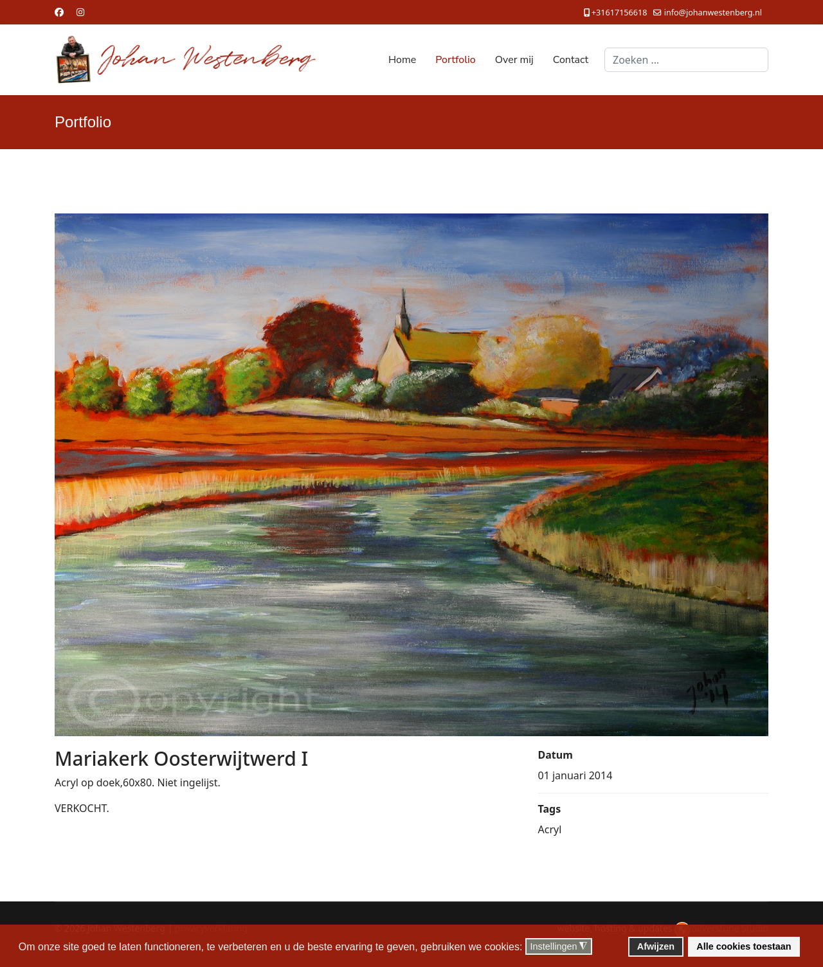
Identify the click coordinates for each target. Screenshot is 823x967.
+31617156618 (619, 12)
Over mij (514, 60)
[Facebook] (59, 12)
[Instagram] (80, 12)
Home (402, 60)
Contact (570, 60)
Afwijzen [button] (655, 946)
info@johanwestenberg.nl (713, 12)
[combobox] (686, 60)
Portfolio (455, 60)
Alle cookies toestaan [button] (743, 946)
